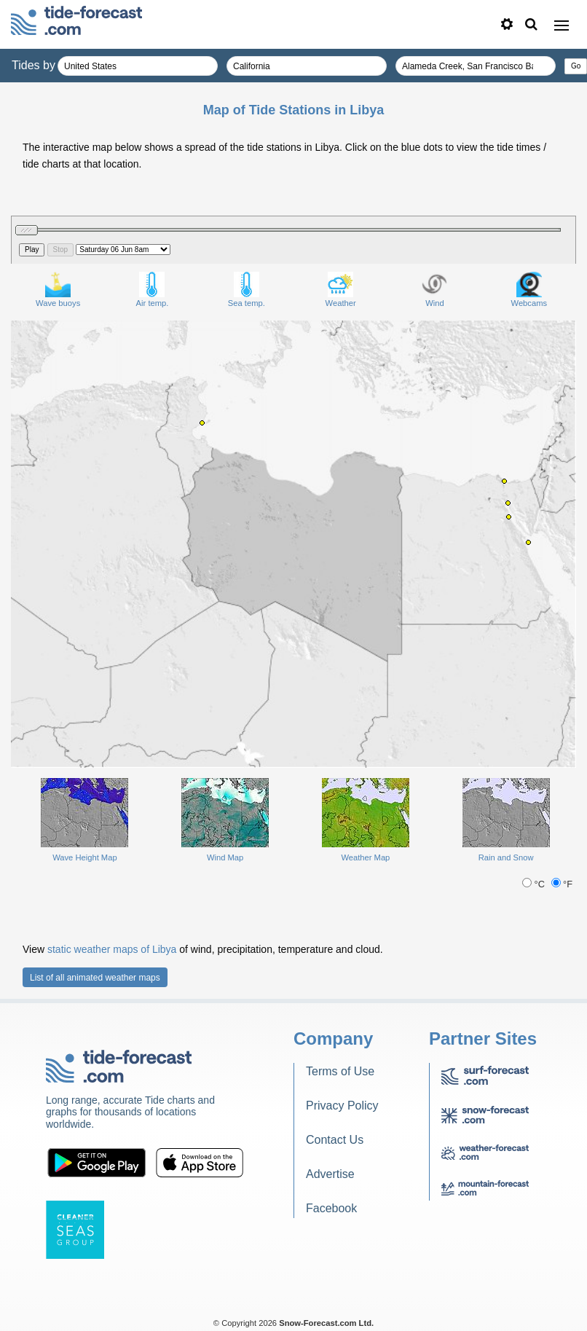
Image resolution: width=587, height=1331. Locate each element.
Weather (341, 289)
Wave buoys (58, 289)
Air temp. (152, 289)
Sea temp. (246, 289)
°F (562, 884)
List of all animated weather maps (95, 978)
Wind (434, 289)
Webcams (529, 289)
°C (534, 884)
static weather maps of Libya (111, 949)
